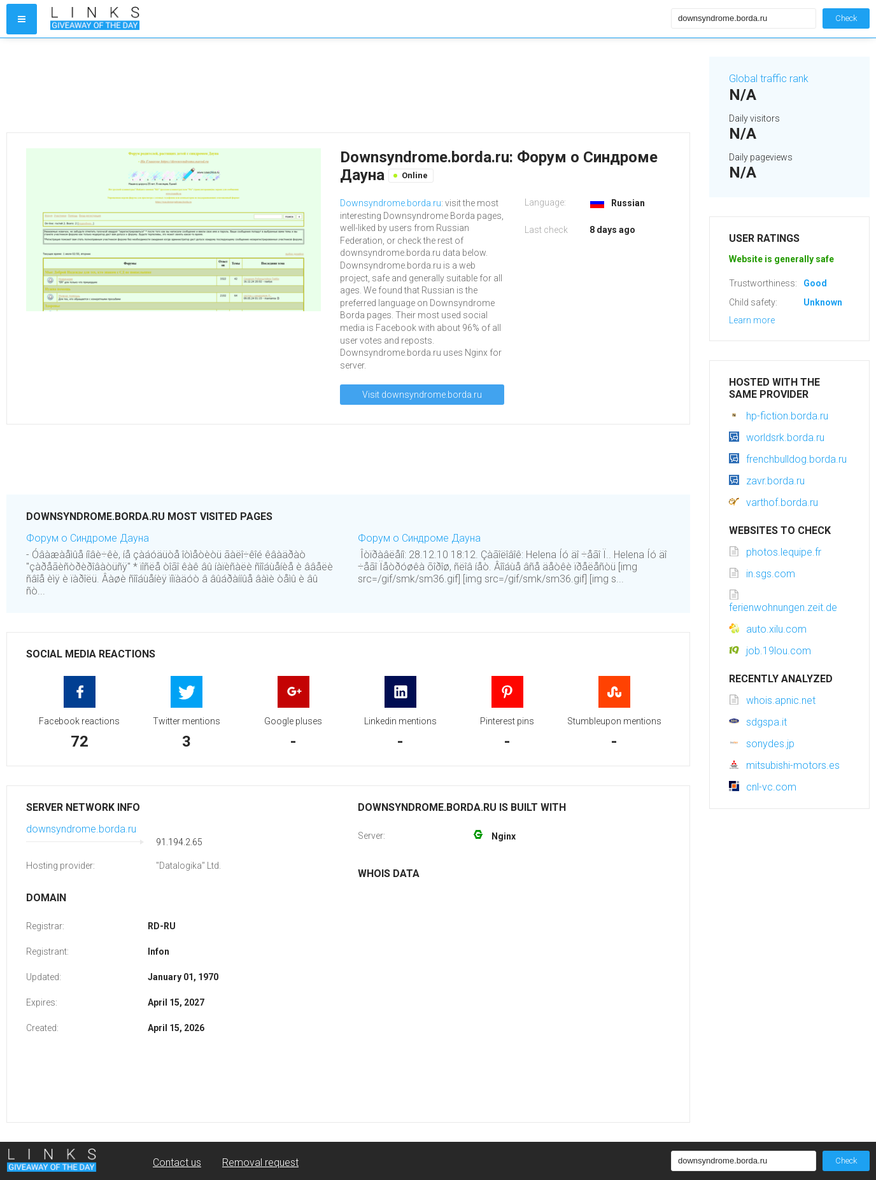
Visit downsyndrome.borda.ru (422, 395)
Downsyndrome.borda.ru (390, 203)
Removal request (260, 1162)
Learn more (752, 320)
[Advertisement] (348, 85)
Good (815, 283)
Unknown (822, 302)
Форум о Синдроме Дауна (87, 538)
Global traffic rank (769, 79)
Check (846, 18)
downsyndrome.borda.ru (81, 829)
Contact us (177, 1162)
